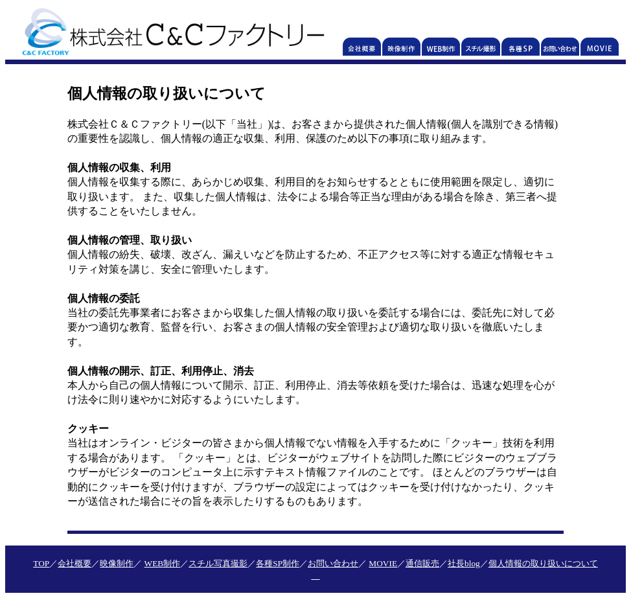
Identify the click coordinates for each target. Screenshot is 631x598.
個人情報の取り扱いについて (543, 563)
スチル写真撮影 (218, 563)
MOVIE (383, 563)
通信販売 (422, 563)
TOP (41, 563)
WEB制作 (162, 563)
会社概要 (74, 563)
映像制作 (116, 563)
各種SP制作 (277, 563)
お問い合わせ (333, 563)
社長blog (464, 563)
